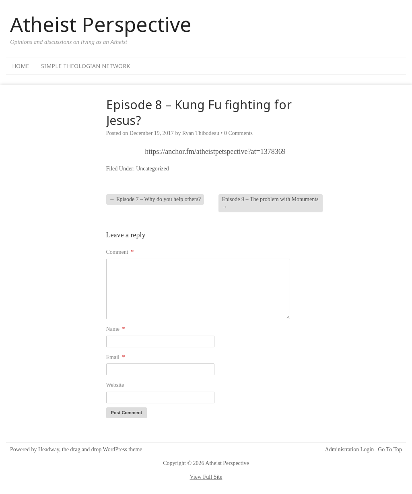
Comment (120, 252)
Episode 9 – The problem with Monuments (270, 203)
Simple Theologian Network (85, 66)
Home (20, 66)
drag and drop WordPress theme (106, 449)
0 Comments (238, 133)
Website (115, 385)
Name (115, 329)
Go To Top (390, 449)
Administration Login (349, 449)
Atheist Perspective (101, 24)
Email (115, 357)
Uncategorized (152, 169)
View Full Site (206, 477)
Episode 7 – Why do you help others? (155, 199)
